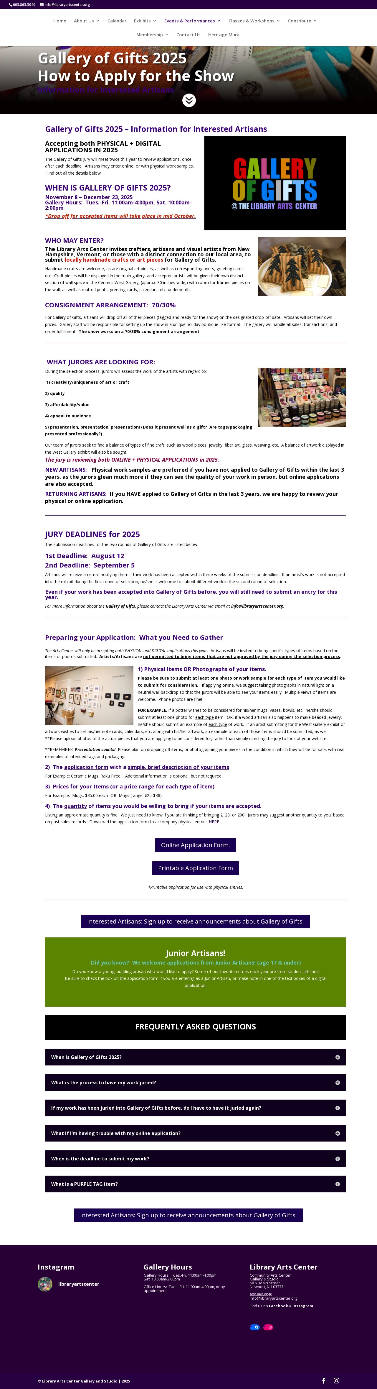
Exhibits (142, 21)
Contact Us (188, 34)
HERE (214, 821)
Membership (149, 34)
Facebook (278, 1305)
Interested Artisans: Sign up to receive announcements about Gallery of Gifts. (195, 921)
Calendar (117, 21)
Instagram (302, 1305)
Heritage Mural (224, 34)
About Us (84, 21)
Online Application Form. (195, 845)
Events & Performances (189, 21)
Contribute (299, 21)
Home (59, 21)
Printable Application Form (195, 868)
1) (141, 669)
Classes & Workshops (252, 21)
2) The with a (85, 766)
